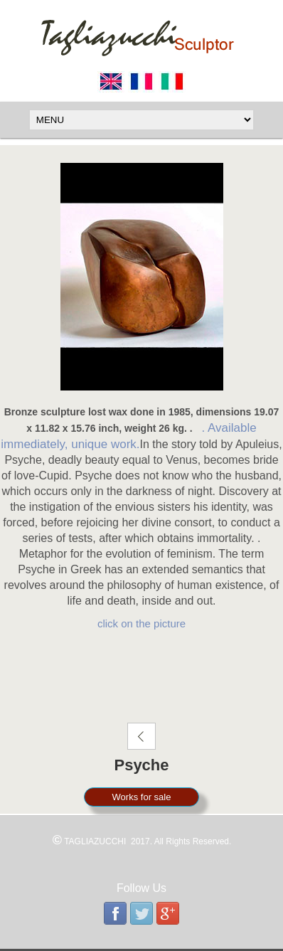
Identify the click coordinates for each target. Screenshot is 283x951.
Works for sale (141, 797)
